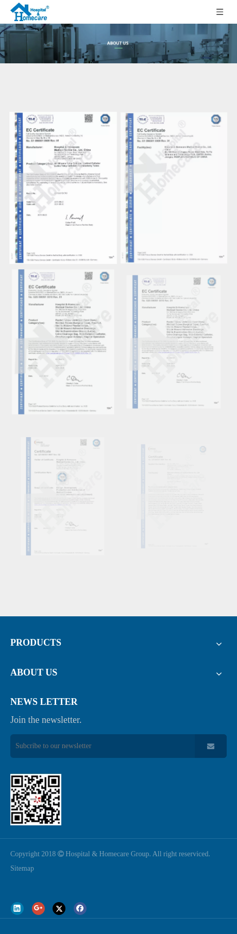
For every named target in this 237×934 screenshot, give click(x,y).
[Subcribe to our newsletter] (100, 746)
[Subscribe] (211, 746)
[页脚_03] (35, 799)
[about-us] (118, 43)
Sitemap (22, 868)
